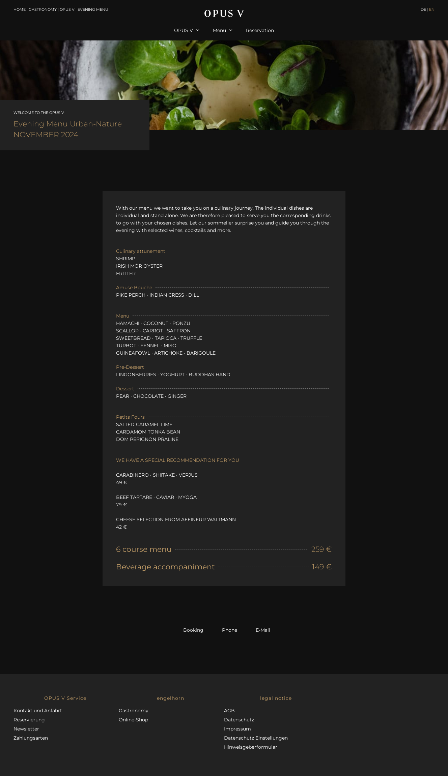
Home (19, 9)
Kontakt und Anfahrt (37, 711)
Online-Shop (133, 720)
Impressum (237, 729)
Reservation (260, 30)
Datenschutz (239, 720)
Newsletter (26, 729)
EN (432, 9)
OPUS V (67, 9)
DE (423, 9)
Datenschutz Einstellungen (256, 738)
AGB (229, 711)
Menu (222, 30)
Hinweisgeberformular (250, 747)
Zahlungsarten (30, 738)
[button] (66, 698)
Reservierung (29, 720)
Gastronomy (43, 9)
